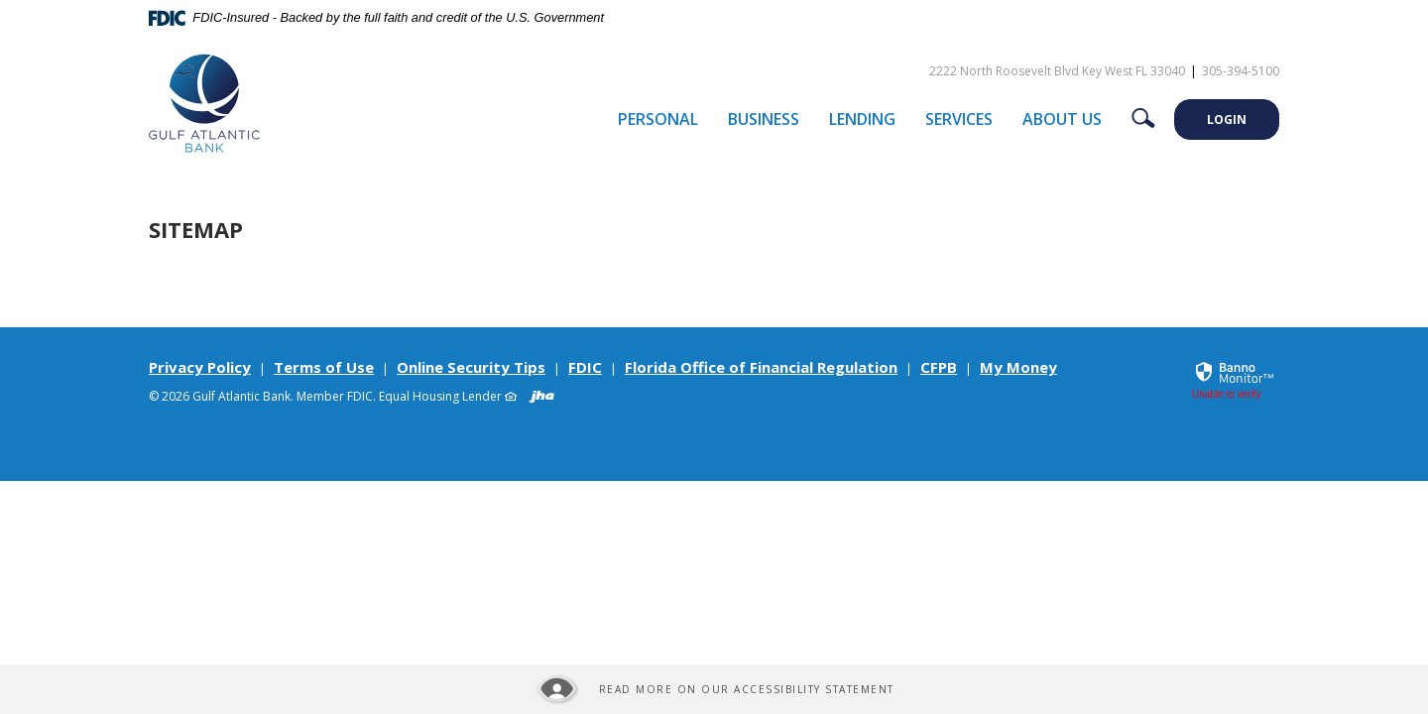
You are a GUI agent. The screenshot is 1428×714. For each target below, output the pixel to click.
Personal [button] (658, 119)
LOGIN (1227, 119)
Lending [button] (862, 119)
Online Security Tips (471, 367)
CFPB (938, 367)
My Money (1018, 367)
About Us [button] (1062, 119)
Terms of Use (324, 367)
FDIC (585, 367)
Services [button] (959, 119)
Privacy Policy (200, 367)
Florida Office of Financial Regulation (761, 367)
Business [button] (763, 119)
